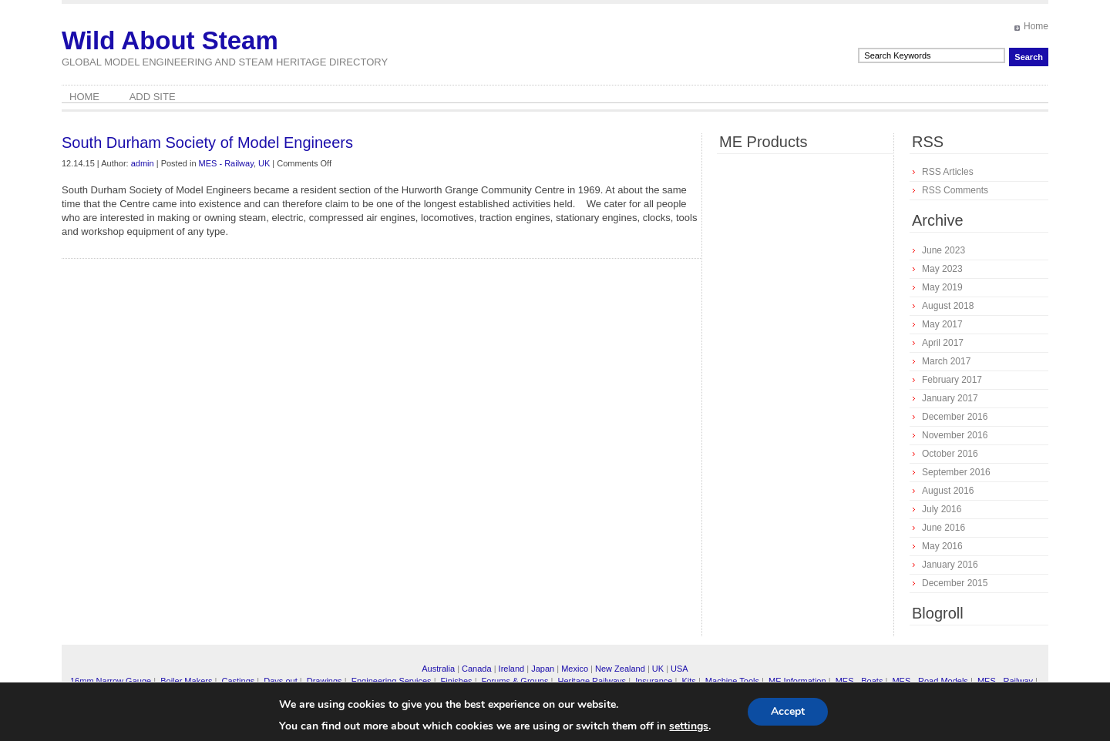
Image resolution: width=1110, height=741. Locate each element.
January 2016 (950, 564)
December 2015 (954, 583)
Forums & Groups (515, 681)
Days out (280, 681)
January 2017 (950, 398)
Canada (477, 668)
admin (142, 163)
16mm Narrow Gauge (110, 681)
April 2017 (943, 342)
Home (1036, 26)
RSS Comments (955, 190)
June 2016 (943, 527)
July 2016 (941, 509)
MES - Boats (859, 681)
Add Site (153, 96)
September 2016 (956, 472)
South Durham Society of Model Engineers (207, 142)
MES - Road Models (929, 681)
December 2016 (954, 416)
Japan (542, 668)
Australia (438, 668)
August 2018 (948, 305)
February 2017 (952, 379)
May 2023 (942, 268)
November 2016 (954, 435)
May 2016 (942, 546)
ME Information (797, 681)
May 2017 (942, 324)
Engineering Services (392, 681)
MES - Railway (226, 163)
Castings (237, 681)
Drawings (324, 681)
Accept (788, 711)
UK (264, 163)
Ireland (512, 668)
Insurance (653, 681)
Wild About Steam (170, 40)
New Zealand (620, 668)
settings (688, 726)
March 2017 (946, 361)
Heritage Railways (591, 681)
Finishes (457, 681)
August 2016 (948, 490)
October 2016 (950, 453)
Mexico (574, 668)
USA (679, 668)
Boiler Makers (186, 681)
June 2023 (943, 250)
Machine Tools (732, 681)
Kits (688, 681)
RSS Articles (948, 171)
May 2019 (942, 287)
